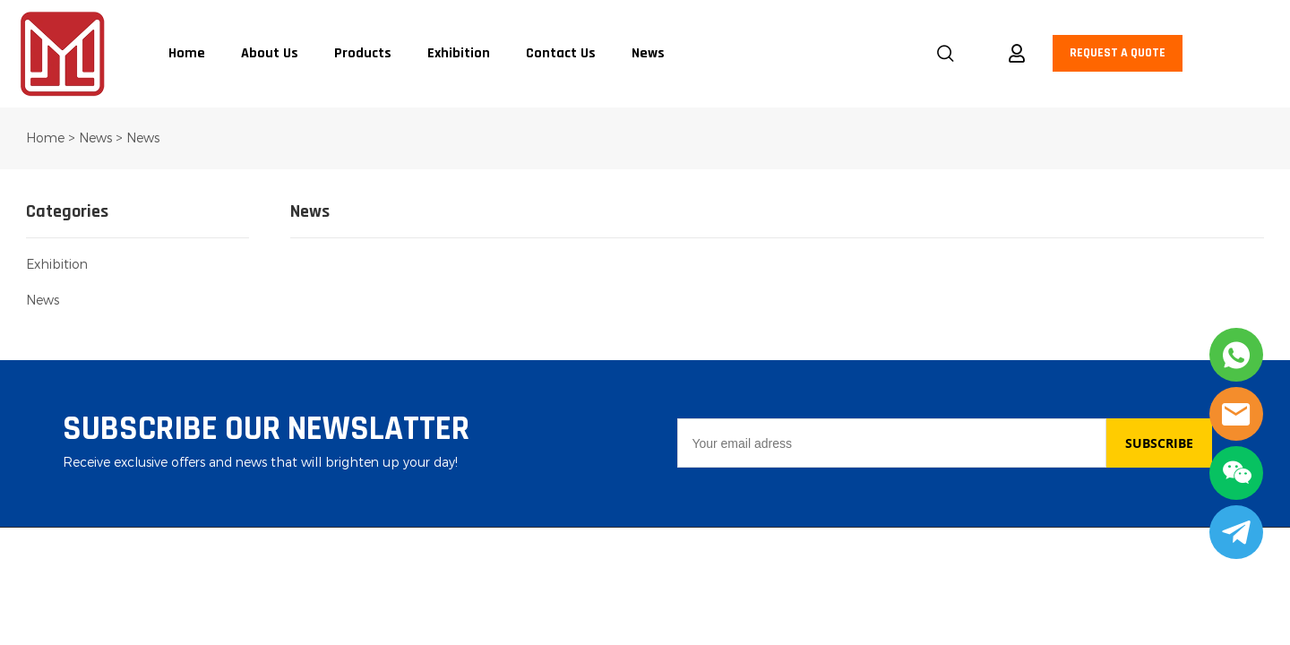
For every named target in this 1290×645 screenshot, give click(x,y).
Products (362, 54)
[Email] (891, 443)
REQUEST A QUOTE (1117, 53)
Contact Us (561, 54)
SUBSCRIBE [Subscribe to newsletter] (1159, 443)
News (648, 54)
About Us (269, 54)
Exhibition (458, 54)
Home (186, 54)
